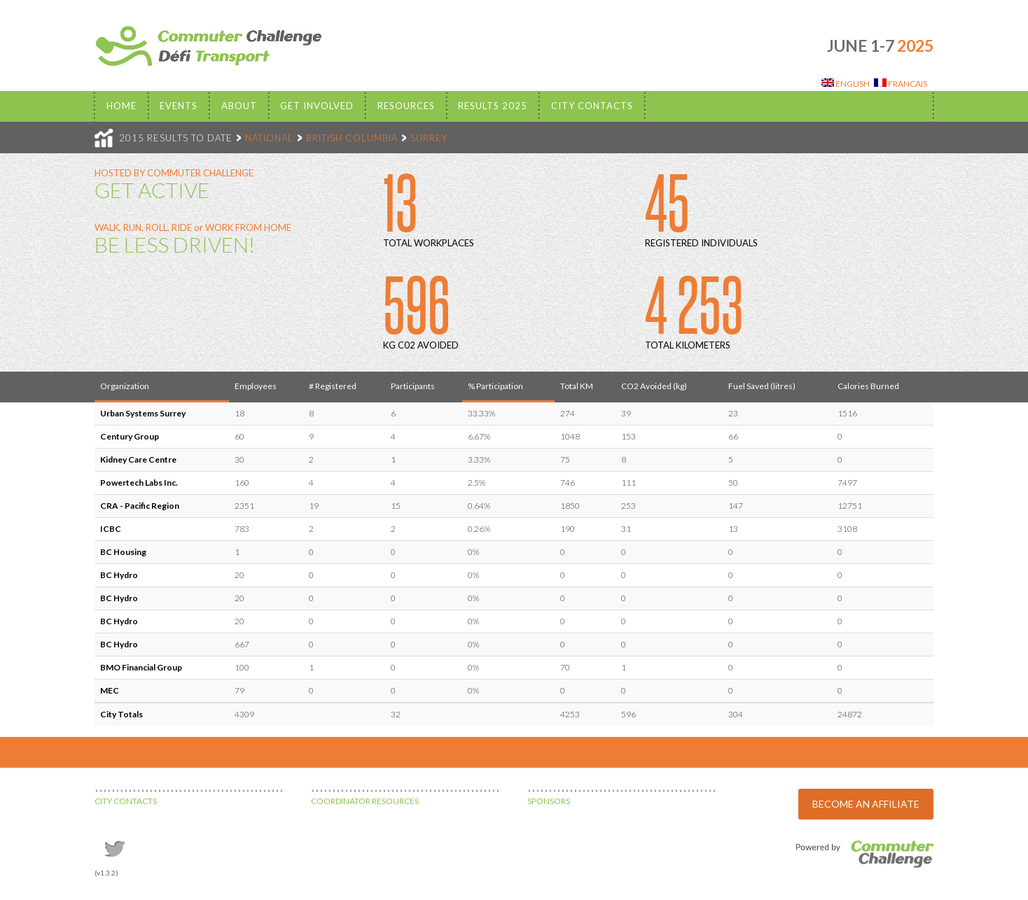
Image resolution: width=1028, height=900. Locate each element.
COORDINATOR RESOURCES (365, 801)
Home (121, 105)
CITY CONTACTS (126, 801)
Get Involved (317, 105)
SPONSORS (548, 801)
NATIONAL (269, 137)
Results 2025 (492, 105)
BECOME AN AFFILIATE (865, 804)
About (239, 105)
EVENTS (178, 105)
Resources (406, 105)
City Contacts (592, 105)
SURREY (428, 137)
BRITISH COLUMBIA (352, 137)
